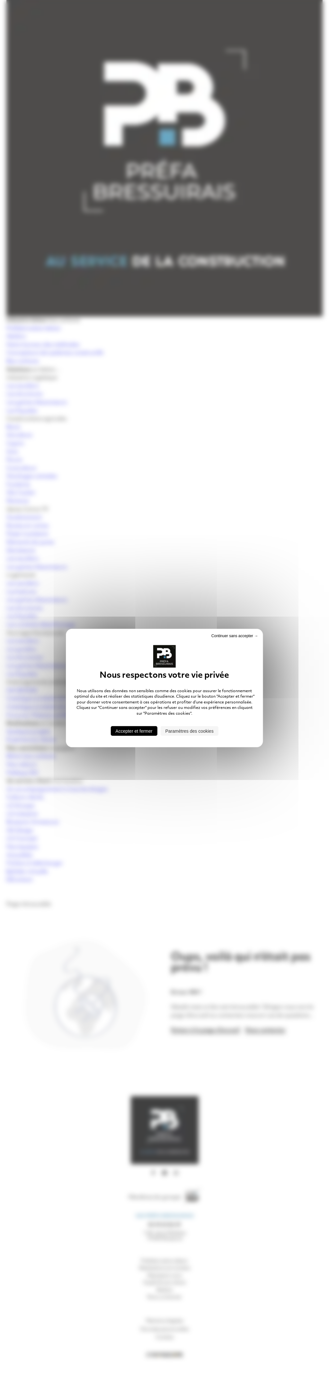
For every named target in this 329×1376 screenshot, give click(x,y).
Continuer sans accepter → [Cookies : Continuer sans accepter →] (234, 636)
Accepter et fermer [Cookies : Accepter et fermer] (133, 730)
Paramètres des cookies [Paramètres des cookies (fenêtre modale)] (189, 730)
